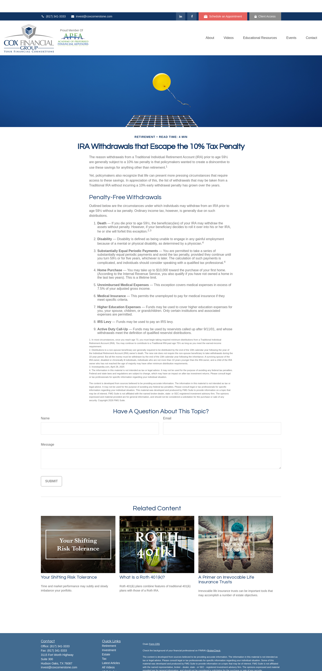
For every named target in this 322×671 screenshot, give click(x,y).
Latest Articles (111, 650)
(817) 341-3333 (53, 4)
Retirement (109, 633)
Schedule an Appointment (223, 4)
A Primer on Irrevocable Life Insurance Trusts (226, 567)
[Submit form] (51, 469)
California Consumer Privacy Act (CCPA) (245, 664)
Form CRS (154, 631)
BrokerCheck (213, 638)
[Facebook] (192, 4)
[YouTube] (58, 661)
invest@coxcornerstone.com (91, 4)
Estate (106, 642)
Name (45, 406)
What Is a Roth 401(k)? (142, 565)
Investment (109, 637)
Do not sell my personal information (219, 668)
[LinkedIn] (180, 4)
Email (167, 406)
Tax (104, 646)
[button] (210, 25)
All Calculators (111, 659)
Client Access (265, 4)
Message (47, 432)
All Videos (108, 655)
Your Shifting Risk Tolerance (69, 565)
